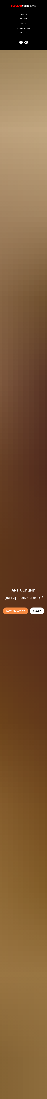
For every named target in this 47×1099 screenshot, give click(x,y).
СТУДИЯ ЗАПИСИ (23, 28)
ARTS (23, 23)
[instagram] (26, 42)
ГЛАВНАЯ (23, 14)
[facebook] (21, 42)
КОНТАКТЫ (23, 33)
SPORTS (23, 19)
